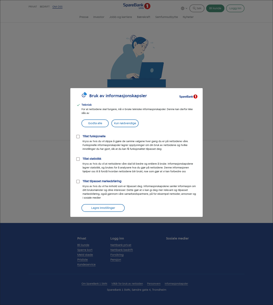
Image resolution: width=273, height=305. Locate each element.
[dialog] (136, 152)
